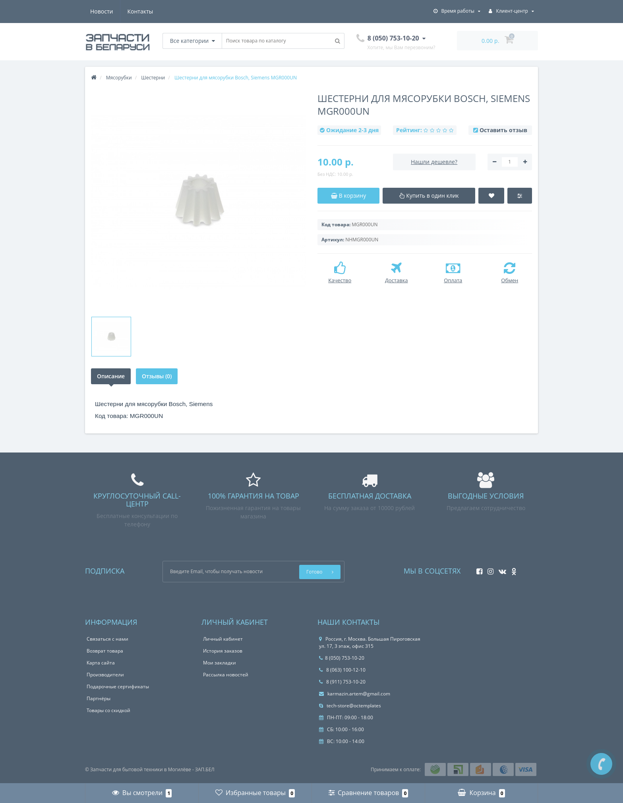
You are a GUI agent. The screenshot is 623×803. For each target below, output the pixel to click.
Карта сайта (101, 662)
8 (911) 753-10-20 (342, 681)
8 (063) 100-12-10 (342, 669)
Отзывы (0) (158, 376)
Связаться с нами (107, 638)
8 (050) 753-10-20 (341, 658)
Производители (105, 674)
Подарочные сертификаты (118, 686)
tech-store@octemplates (350, 705)
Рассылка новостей (225, 674)
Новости (101, 11)
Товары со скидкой (108, 710)
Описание (111, 376)
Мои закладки (219, 662)
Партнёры (98, 698)
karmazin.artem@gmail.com (354, 693)
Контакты (140, 11)
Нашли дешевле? (434, 162)
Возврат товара (105, 650)
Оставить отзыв (503, 130)
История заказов (222, 650)
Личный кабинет (223, 638)
